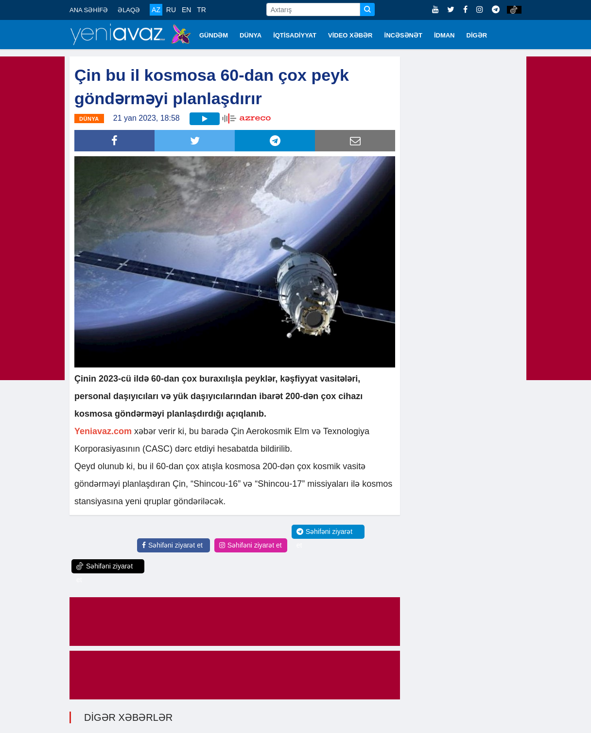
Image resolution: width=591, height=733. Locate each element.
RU (171, 10)
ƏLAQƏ (129, 10)
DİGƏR (477, 35)
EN (186, 10)
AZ (156, 10)
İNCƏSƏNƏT (403, 35)
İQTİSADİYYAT (294, 35)
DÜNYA (250, 35)
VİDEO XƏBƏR (350, 35)
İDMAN (444, 35)
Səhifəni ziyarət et (172, 545)
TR (201, 10)
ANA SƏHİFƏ (89, 10)
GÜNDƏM (213, 35)
